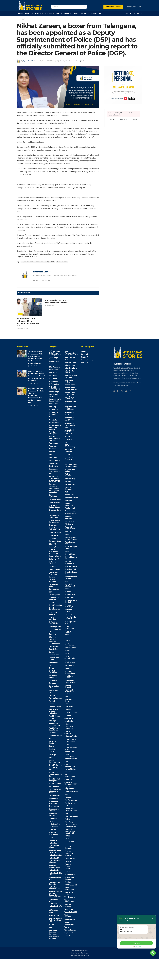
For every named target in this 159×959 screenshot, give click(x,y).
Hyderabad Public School (55, 874)
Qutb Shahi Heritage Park (69, 672)
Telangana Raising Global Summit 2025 (69, 831)
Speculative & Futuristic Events (70, 758)
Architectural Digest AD (54, 413)
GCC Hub (52, 752)
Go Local (84, 354)
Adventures (53, 373)
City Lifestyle (53, 525)
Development (54, 589)
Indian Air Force (70, 362)
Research (67, 710)
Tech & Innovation (71, 816)
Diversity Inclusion (52, 618)
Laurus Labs (68, 462)
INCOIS (51, 925)
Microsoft (68, 500)
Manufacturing (69, 479)
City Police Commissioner (54, 529)
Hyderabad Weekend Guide (54, 888)
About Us (84, 363)
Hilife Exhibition (54, 824)
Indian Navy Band (70, 368)
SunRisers (68, 779)
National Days (69, 554)
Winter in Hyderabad (68, 916)
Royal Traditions (70, 712)
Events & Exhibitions (53, 672)
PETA (66, 637)
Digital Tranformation (54, 609)
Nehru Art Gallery (70, 566)
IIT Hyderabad (54, 915)
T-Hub (66, 794)
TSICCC (67, 869)
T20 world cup (69, 803)
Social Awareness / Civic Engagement (71, 749)
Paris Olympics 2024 (70, 622)
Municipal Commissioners (70, 528)
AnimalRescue (54, 404)
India (51, 927)
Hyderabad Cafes (55, 855)
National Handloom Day (69, 562)
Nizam (66, 589)
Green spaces (54, 806)
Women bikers (69, 919)
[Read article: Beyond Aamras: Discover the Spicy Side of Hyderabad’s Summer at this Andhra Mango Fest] (21, 390)
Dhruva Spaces (54, 595)
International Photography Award (69, 419)
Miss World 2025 (70, 514)
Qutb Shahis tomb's (68, 677)
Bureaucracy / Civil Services (54, 477)
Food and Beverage (52, 720)
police (66, 653)
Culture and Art (54, 559)
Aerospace (53, 375)
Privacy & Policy (87, 360)
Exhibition (52, 683)
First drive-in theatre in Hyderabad (54, 711)
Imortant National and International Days (55, 920)
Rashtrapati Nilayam (68, 700)
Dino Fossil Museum (53, 613)
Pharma (67, 640)
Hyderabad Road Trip (55, 878)
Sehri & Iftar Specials (68, 732)
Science (67, 724)
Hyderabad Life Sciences (54, 862)
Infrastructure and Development (70, 388)
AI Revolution (54, 381)
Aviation (52, 452)
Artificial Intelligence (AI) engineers (54, 438)
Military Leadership (68, 504)
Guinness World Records (55, 810)
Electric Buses (54, 646)
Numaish (67, 592)
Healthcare (53, 818)
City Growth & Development (54, 516)
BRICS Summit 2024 (54, 472)
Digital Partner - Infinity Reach (79, 953)
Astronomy (53, 446)
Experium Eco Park (54, 687)
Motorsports (69, 521)
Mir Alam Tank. (70, 508)
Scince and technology (68, 727)
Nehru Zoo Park (70, 569)
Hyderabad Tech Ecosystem (55, 883)
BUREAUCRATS (54, 481)
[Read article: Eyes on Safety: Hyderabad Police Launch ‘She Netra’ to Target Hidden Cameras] (21, 373)
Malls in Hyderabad (68, 475)
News (66, 581)
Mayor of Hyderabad (68, 488)
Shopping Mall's (70, 739)
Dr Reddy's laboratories (54, 623)
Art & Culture (53, 420)
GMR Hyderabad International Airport (55, 791)
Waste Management (69, 901)
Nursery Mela (69, 597)
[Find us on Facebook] (141, 13)
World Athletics (70, 930)
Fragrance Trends (55, 736)
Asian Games (54, 443)
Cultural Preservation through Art (54, 551)
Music (66, 534)
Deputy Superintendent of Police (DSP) (35, 262)
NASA (66, 551)
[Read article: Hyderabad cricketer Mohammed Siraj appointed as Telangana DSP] (29, 307)
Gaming (52, 749)
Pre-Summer (69, 666)
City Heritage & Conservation (54, 521)
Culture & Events (55, 556)
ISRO (66, 442)
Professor (68, 668)
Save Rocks (68, 721)
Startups (67, 772)
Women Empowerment (69, 923)
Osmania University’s (68, 606)
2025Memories (54, 367)
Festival (52, 701)
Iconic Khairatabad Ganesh (53, 910)
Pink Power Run (70, 648)
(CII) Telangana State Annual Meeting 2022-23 (55, 353)
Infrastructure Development (69, 393)
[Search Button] (85, 5)
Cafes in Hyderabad (53, 496)
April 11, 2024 (50, 306)
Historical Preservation (54, 833)
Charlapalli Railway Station (54, 506)
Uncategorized (70, 874)
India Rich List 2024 (69, 358)
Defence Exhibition (52, 580)
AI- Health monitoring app (54, 388)
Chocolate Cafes (55, 510)
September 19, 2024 (46, 61)
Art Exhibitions (54, 423)
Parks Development (69, 627)
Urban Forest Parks (69, 893)
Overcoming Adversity (69, 610)
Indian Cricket (69, 365)
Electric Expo (53, 649)
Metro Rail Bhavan (71, 498)
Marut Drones (69, 484)
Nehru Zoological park (70, 573)
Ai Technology (54, 384)
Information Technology (68, 381)
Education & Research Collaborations (54, 641)
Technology (68, 819)
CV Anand (52, 566)
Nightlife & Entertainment (69, 585)
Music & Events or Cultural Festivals (71, 538)
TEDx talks (68, 822)
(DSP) (23, 19)
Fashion (52, 695)
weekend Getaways (68, 905)
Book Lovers (53, 469)
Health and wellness (53, 814)
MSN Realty (68, 524)
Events (51, 668)
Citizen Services (55, 513)
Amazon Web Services (53, 395)
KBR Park (67, 454)
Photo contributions (69, 644)
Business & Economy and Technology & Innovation (54, 489)
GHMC (51, 757)
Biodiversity (53, 466)
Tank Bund (68, 806)
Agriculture (53, 378)
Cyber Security (54, 569)
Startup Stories (70, 769)
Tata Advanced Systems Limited (70, 809)
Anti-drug (52, 407)
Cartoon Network (55, 500)
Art (50, 417)
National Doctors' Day (70, 558)
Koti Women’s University (69, 458)
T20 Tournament (70, 800)
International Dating (69, 413)
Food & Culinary (55, 716)
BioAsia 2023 (53, 463)
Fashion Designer (55, 698)
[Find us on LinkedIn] (130, 13)
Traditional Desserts (68, 854)
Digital (51, 602)
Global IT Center (55, 783)
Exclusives (53, 680)
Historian (52, 830)
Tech (66, 813)
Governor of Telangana (53, 802)
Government (53, 798)
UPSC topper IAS (70, 885)
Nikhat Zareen (62, 262)
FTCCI (51, 738)
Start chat (136, 943)
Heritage (52, 821)
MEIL (66, 492)
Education (52, 637)
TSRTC (67, 872)
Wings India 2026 (70, 912)
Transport (68, 861)
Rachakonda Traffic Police (69, 681)
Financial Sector (55, 707)
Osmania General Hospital (70, 601)
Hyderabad (53, 843)
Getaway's (52, 755)
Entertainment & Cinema (55, 658)
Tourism (67, 851)
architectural (54, 409)
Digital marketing (55, 605)
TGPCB (67, 836)
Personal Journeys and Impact (69, 632)
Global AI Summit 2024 (55, 769)
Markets (67, 481)
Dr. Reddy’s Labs (55, 626)
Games (51, 746)
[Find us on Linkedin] (118, 391)
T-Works (67, 797)
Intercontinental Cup (70, 402)
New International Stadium (70, 577)
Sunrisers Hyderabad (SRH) (70, 783)
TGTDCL (67, 839)
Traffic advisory (70, 858)
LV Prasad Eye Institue (69, 470)
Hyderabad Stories (29, 61)
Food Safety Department (53, 729)
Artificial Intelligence (53, 433)
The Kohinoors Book (69, 842)
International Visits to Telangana (69, 432)
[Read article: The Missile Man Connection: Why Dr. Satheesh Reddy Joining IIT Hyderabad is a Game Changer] (21, 353)
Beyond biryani (54, 460)
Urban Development (69, 888)
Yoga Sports (69, 933)
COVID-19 (52, 544)
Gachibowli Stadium (53, 742)
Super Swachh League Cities (69, 788)
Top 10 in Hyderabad (68, 847)
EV (50, 665)
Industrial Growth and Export (70, 376)
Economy (52, 634)
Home (18, 19)
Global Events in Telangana (55, 780)
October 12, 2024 (22, 329)
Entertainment (54, 655)
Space (66, 754)
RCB (66, 704)
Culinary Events (54, 547)
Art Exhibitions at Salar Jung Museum (55, 427)
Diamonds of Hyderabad (54, 598)
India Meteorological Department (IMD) (71, 353)
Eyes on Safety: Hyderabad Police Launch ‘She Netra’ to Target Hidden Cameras (36, 376)
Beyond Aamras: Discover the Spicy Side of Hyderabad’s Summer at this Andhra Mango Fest (36, 395)
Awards (51, 454)
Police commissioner (70, 662)
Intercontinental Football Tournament (70, 408)
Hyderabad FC (54, 858)
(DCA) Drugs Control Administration (54, 359)
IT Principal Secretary (68, 450)
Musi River (68, 532)
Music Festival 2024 (69, 543)
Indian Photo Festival (69, 372)
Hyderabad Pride (55, 870)
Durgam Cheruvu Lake (55, 630)
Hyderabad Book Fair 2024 (55, 851)
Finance (52, 704)
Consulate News (55, 541)
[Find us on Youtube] (138, 13)
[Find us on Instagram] (127, 13)
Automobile (53, 449)
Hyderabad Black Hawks (55, 846)
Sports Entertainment (69, 765)
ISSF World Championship (69, 446)
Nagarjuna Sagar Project (70, 547)
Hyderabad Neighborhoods (55, 866)
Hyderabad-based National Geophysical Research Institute (55, 894)
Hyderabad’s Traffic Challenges (53, 901)
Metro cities (69, 495)
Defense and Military (53, 585)
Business (52, 484)
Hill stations (53, 827)
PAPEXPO (68, 614)
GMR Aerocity (54, 786)
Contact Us (85, 357)
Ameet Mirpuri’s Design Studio (55, 400)
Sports (66, 761)
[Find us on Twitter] (134, 13)
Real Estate (68, 707)
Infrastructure (69, 385)
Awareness (53, 457)
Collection (53, 538)
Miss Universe (69, 511)
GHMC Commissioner (54, 761)
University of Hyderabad (69, 878)
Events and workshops (53, 676)
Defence (52, 577)
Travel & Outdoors (68, 865)
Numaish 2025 (69, 594)
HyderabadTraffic (55, 906)
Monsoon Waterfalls (68, 517)
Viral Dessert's (69, 897)
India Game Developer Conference (53, 932)
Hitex (51, 837)
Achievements (54, 370)
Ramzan (67, 696)
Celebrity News (54, 502)
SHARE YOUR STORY (113, 7)
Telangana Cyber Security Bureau (70, 826)
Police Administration (70, 657)
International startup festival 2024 (70, 425)
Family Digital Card (54, 691)
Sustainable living (71, 791)
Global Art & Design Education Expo (55, 774)
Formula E (52, 733)
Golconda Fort (54, 796)
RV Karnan (68, 715)
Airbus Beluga (54, 392)
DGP (52, 262)
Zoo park (67, 936)
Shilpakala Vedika (71, 736)
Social (66, 745)
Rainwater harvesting (68, 686)
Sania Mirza (68, 718)
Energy (51, 652)
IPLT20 (67, 436)
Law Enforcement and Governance (70, 465)
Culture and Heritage (53, 563)
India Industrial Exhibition (54, 937)
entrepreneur (54, 662)
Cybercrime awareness (53, 573)
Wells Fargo (68, 909)
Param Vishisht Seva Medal (70, 618)
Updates (67, 882)
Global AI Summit (55, 765)
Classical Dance (55, 532)
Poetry (66, 651)
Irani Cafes (68, 439)
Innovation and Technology (69, 398)
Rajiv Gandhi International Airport (69, 691)
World (66, 927)
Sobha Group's (69, 742)
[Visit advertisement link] (123, 85)
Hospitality (53, 840)
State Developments (69, 775)
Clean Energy (54, 535)
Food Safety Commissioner (54, 724)
